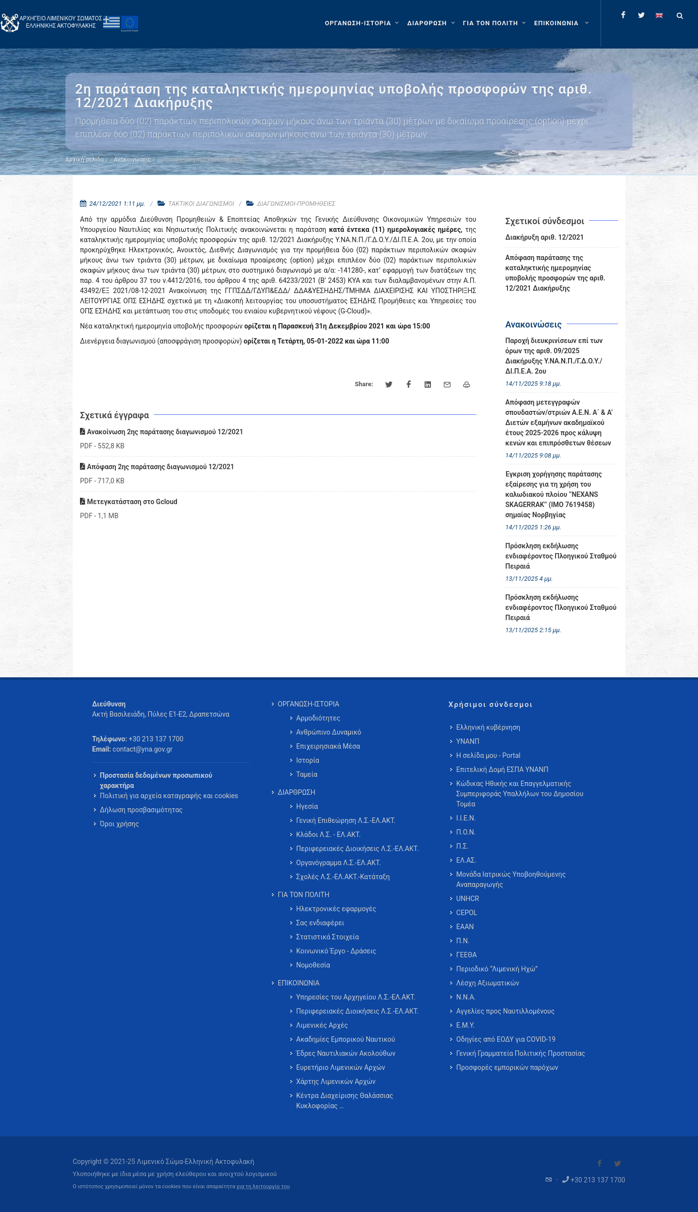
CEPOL (466, 913)
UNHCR (467, 898)
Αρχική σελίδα (84, 159)
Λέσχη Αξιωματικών (487, 983)
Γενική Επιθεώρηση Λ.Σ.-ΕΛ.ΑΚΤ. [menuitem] (346, 820)
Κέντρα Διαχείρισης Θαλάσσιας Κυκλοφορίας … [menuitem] (344, 1101)
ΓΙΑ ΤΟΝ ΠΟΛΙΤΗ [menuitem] (303, 895)
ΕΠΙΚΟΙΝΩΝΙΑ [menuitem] (298, 983)
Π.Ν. (462, 941)
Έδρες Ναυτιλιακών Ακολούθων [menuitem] (346, 1053)
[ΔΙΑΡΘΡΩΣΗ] (432, 23)
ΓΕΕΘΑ (466, 955)
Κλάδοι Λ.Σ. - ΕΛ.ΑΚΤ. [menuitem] (328, 834)
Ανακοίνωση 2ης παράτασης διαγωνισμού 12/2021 (161, 432)
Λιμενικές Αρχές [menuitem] (322, 1025)
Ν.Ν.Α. (466, 997)
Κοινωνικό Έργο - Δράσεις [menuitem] (336, 951)
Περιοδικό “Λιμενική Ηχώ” (497, 969)
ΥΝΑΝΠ (467, 741)
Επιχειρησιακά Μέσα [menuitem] (328, 746)
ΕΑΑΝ (465, 927)
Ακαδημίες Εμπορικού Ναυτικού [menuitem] (345, 1039)
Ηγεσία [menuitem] (307, 806)
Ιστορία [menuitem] (307, 760)
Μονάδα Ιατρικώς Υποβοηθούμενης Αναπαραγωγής (511, 879)
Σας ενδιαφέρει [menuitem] (320, 923)
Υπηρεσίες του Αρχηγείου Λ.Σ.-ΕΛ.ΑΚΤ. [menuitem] (355, 997)
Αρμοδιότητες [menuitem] (318, 718)
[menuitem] (562, 23)
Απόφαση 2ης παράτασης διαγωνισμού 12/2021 (157, 467)
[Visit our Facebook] (599, 1163)
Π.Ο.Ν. (466, 832)
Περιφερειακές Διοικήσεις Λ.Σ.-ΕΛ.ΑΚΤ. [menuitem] (357, 848)
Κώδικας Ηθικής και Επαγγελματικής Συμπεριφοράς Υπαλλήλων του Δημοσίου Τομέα (519, 794)
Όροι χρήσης (119, 824)
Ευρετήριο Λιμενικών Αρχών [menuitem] (340, 1067)
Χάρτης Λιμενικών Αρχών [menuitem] (336, 1081)
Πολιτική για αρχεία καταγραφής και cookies (169, 796)
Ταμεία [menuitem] (306, 774)
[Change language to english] (659, 15)
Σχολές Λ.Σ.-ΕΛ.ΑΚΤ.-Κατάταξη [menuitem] (343, 877)
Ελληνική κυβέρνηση (488, 727)
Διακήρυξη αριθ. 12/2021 (545, 237)
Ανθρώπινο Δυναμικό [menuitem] (328, 732)
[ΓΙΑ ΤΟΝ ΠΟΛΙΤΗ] (495, 23)
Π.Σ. (462, 846)
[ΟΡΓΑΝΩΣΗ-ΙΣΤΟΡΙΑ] (363, 23)
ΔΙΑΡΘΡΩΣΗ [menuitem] (296, 792)
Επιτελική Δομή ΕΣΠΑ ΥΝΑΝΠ (502, 769)
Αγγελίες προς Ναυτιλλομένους (505, 1011)
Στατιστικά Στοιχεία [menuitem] (327, 937)
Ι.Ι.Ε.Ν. (466, 818)
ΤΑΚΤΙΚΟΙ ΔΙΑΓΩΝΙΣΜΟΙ (201, 203)
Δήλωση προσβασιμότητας (141, 810)
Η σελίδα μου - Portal (488, 755)
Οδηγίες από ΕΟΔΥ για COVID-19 (505, 1039)
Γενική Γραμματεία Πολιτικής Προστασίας (520, 1053)
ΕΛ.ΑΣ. (466, 860)
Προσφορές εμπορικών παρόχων (507, 1067)
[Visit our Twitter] (617, 1163)
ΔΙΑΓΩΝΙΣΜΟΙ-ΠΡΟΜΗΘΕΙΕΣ (296, 203)
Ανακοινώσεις (132, 159)
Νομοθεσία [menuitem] (313, 965)
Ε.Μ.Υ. (465, 1025)
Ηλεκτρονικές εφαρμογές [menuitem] (336, 909)
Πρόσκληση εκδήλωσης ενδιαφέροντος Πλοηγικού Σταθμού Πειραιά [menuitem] (561, 556)
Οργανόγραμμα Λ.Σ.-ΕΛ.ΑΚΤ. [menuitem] (338, 863)
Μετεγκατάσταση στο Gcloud (128, 502)
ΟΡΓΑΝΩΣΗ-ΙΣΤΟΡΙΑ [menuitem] (308, 704)
